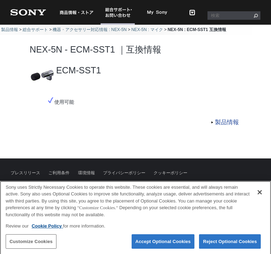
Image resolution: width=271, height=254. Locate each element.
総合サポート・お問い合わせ (120, 24)
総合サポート (35, 29)
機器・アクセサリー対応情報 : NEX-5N (90, 29)
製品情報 (9, 29)
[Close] (259, 195)
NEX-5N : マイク (147, 29)
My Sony (157, 12)
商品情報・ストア (76, 12)
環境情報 (86, 172)
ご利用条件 (59, 172)
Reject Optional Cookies (230, 244)
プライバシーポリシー (124, 172)
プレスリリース (25, 172)
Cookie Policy (47, 229)
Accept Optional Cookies (163, 244)
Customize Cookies (31, 244)
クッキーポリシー (170, 172)
